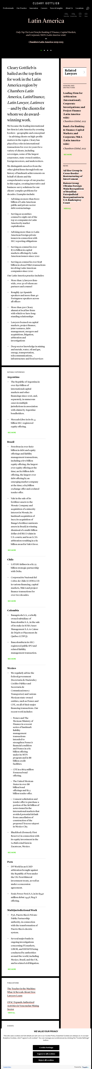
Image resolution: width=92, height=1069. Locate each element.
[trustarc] (85, 1067)
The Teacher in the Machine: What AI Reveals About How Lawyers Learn (21, 992)
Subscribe (66, 16)
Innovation (33, 8)
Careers (44, 8)
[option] (46, 35)
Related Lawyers (71, 72)
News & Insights (56, 8)
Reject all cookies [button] (46, 1060)
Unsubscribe (73, 16)
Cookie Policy (7, 1067)
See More (12, 433)
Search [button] (87, 8)
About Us (69, 8)
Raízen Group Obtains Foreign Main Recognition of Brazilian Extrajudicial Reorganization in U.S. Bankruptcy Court (73, 193)
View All (11, 1013)
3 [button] (47, 50)
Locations (80, 8)
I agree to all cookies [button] (46, 1054)
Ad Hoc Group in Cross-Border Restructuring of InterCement (72, 175)
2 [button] (44, 50)
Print (80, 16)
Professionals (8, 8)
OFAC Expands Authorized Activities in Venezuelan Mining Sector (23, 1006)
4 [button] (50, 50)
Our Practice (22, 8)
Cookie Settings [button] (46, 1048)
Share (86, 16)
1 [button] (41, 50)
